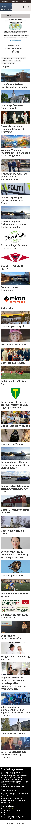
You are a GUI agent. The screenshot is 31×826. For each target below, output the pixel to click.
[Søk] (28, 7)
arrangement (20, 58)
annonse (17, 60)
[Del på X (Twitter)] (15, 51)
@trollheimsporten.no (16, 809)
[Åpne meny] (23, 7)
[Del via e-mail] (18, 51)
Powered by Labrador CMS (15, 823)
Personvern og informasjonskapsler (13, 786)
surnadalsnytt (7, 60)
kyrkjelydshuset (8, 58)
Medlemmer (5, 1)
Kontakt (24, 1)
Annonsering (14, 1)
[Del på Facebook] (13, 51)
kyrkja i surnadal (8, 63)
